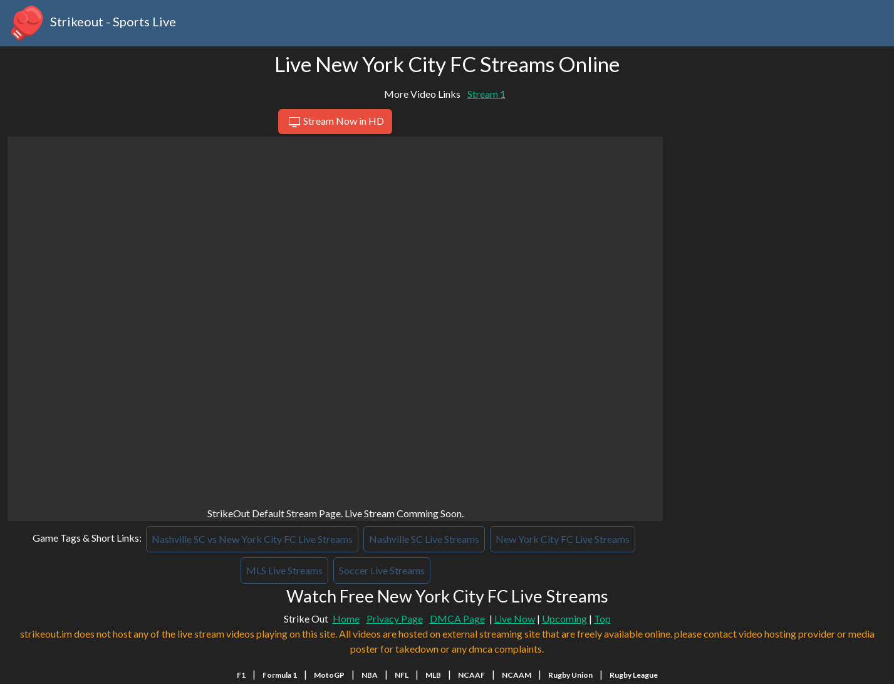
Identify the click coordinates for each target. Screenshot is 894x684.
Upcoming (564, 618)
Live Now (514, 618)
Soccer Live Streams (382, 570)
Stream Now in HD (334, 122)
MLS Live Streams (284, 570)
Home (346, 618)
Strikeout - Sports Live (92, 23)
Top (602, 618)
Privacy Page (394, 618)
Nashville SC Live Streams (424, 539)
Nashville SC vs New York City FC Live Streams (252, 539)
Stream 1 (486, 94)
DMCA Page (457, 618)
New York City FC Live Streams (563, 539)
